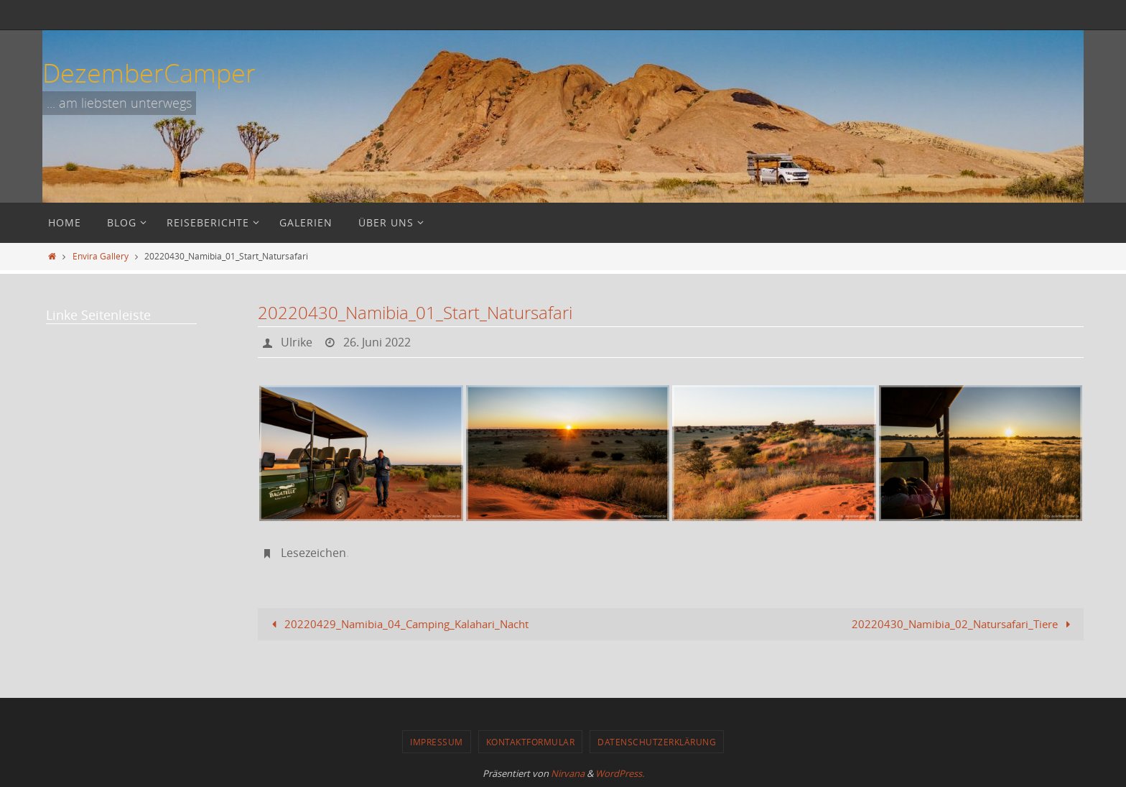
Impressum (436, 741)
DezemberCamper (149, 72)
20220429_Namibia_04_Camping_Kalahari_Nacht (397, 624)
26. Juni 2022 (377, 342)
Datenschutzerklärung (656, 741)
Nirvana (568, 773)
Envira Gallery (101, 256)
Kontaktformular (530, 741)
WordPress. (619, 773)
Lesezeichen (313, 553)
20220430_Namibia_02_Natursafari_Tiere (964, 624)
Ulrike (296, 342)
